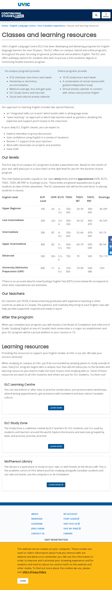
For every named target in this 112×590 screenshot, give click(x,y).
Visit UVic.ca (70, 523)
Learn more (56, 407)
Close (23, 580)
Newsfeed (36, 518)
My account (70, 513)
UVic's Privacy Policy (34, 572)
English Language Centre (23, 25)
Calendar (36, 523)
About (34, 513)
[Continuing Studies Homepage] (12, 15)
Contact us (37, 533)
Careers (68, 533)
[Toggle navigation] (106, 15)
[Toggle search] (96, 15)
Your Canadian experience (51, 25)
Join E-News (37, 528)
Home (5, 25)
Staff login (70, 518)
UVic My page (70, 528)
